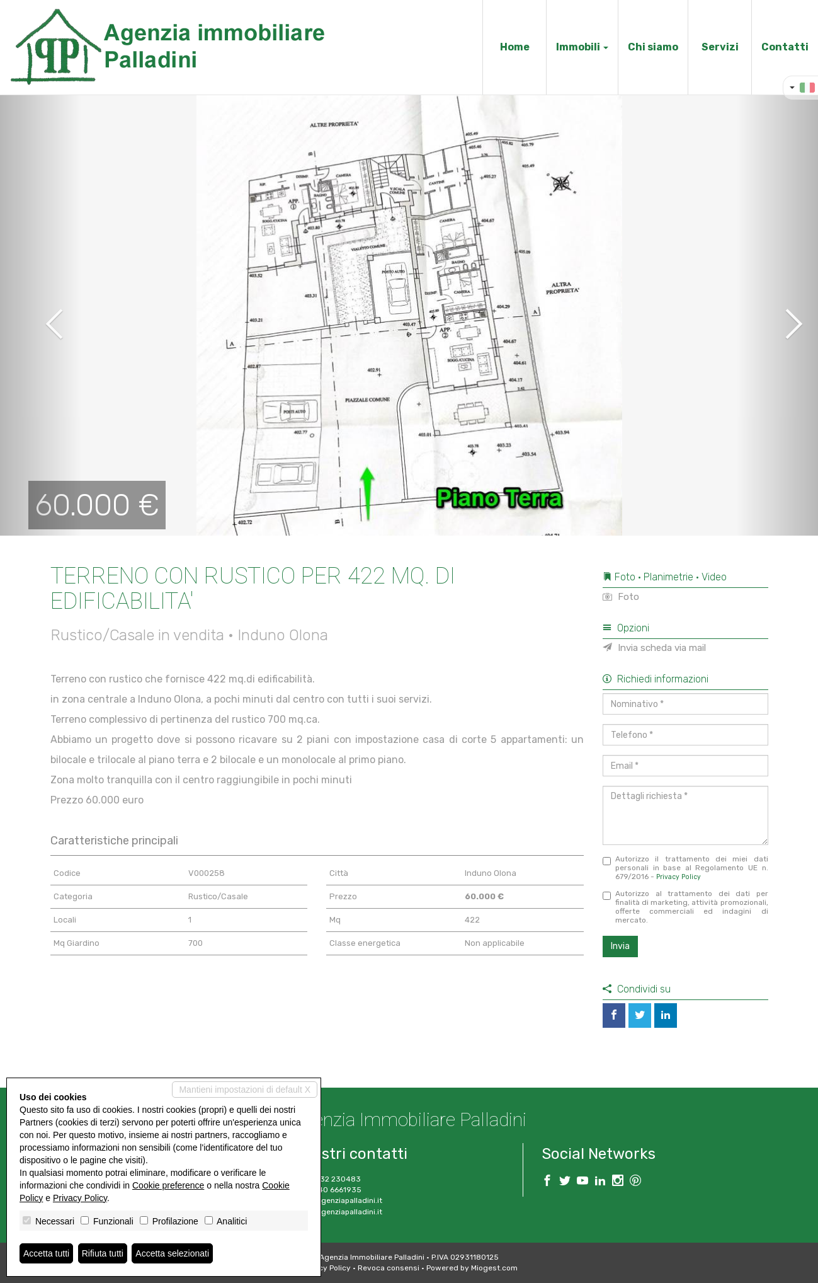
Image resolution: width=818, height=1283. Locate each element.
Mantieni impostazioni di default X (244, 1090)
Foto (621, 596)
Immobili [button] (582, 47)
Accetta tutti (46, 1253)
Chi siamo (653, 47)
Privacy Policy (678, 877)
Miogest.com (494, 1267)
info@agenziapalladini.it (339, 1200)
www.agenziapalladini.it (339, 1211)
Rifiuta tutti (102, 1253)
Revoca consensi (388, 1267)
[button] (41, 315)
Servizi (720, 47)
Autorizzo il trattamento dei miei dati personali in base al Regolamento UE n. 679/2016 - (685, 867)
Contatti (785, 47)
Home (515, 47)
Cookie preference (168, 1185)
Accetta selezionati (172, 1253)
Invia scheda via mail (654, 647)
